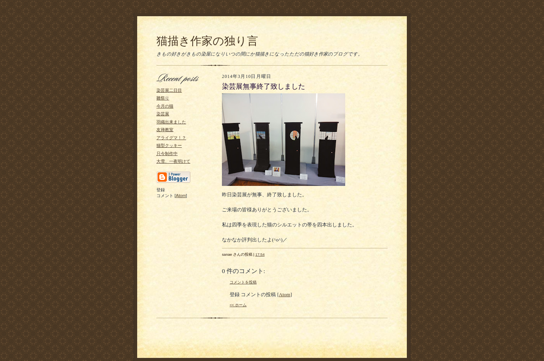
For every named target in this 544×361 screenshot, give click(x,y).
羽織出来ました (171, 122)
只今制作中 (167, 153)
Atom (181, 195)
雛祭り (162, 98)
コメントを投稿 (243, 282)
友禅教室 (164, 129)
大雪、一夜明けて (173, 161)
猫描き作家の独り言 (207, 41)
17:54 (260, 254)
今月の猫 (164, 106)
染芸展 (162, 113)
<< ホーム (238, 305)
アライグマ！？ (171, 137)
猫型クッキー (169, 145)
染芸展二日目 (169, 90)
